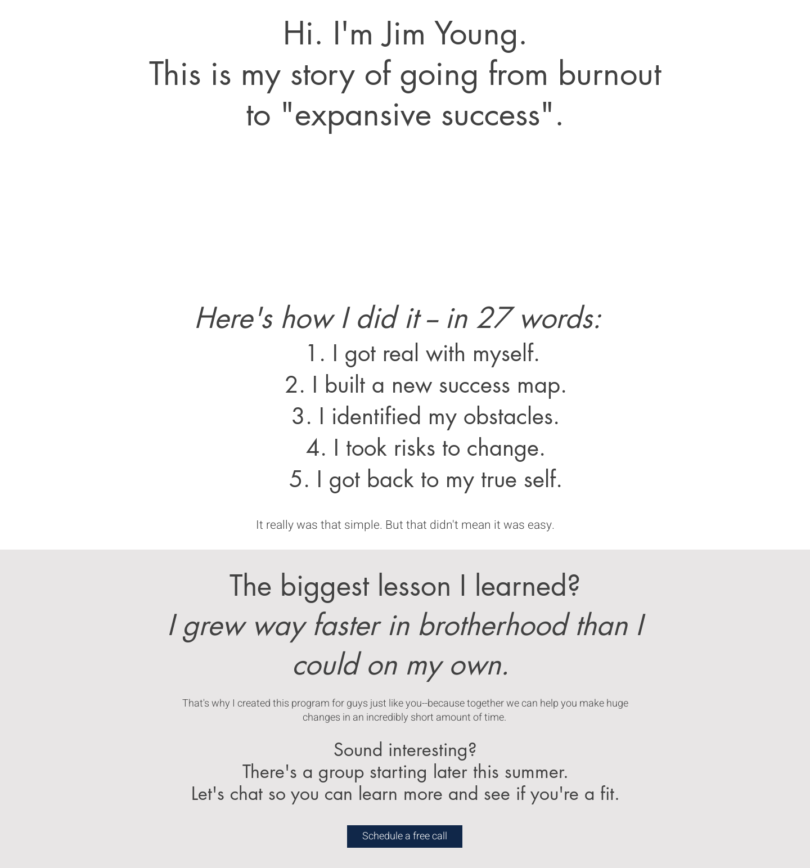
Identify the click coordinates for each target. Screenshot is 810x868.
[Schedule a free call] (404, 836)
